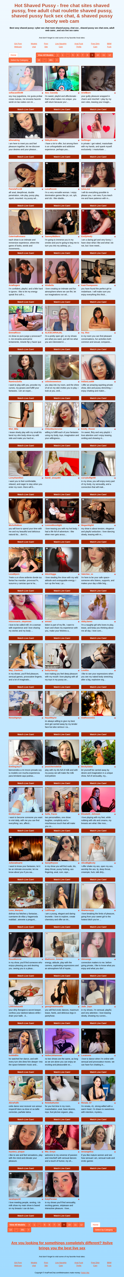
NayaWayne (51, 718)
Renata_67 (86, 1103)
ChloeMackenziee (53, 429)
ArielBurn (86, 93)
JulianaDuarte (15, 863)
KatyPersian (51, 1199)
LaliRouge (50, 910)
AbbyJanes (86, 621)
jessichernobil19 (53, 766)
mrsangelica (87, 1151)
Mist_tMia (13, 429)
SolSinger (86, 140)
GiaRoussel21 (88, 718)
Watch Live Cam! (25, 109)
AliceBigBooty (88, 863)
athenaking (14, 140)
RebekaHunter (52, 1103)
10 (97, 55)
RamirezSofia (15, 381)
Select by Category (20, 60)
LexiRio (85, 670)
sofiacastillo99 (16, 93)
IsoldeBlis (13, 1055)
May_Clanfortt (15, 670)
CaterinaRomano (17, 236)
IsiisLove (85, 189)
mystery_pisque (17, 1151)
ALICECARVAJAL (53, 332)
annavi (48, 621)
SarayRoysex (51, 863)
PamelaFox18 (15, 189)
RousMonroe (15, 959)
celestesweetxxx (53, 381)
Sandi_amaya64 (53, 478)
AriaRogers (14, 285)
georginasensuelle (54, 1006)
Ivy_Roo (85, 332)
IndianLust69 (87, 381)
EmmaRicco (15, 332)
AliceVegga (50, 574)
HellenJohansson (53, 1055)
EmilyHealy (86, 236)
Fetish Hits (85, 1273)
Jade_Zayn (86, 1006)
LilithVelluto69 (16, 1006)
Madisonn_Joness (54, 959)
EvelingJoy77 (15, 766)
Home (13, 55)
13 (39, 60)
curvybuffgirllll (88, 478)
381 (51, 60)
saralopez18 (15, 1199)
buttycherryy (51, 670)
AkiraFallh (14, 1103)
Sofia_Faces (51, 814)
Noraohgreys (15, 718)
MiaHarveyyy (87, 910)
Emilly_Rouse (88, 429)
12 (110, 55)
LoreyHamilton (16, 478)
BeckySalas (87, 766)
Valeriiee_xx (87, 574)
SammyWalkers (52, 236)
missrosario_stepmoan (20, 621)
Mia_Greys (50, 1151)
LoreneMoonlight (53, 525)
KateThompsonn (89, 285)
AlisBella (49, 285)
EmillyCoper (15, 814)
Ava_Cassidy (51, 93)
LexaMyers (14, 574)
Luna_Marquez (16, 910)
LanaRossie (51, 189)
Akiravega (86, 959)
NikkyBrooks (51, 140)
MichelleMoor (15, 525)
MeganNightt (87, 525)
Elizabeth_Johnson (90, 814)
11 (104, 55)
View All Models (45, 55)
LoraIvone (86, 1055)
